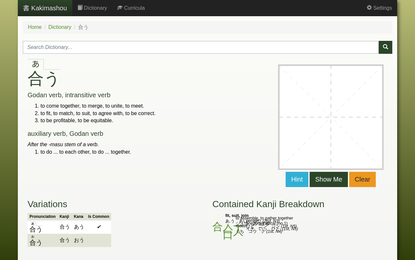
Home (35, 27)
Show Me (328, 179)
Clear (362, 179)
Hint (297, 179)
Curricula (131, 8)
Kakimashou (45, 8)
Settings (379, 8)
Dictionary (92, 8)
